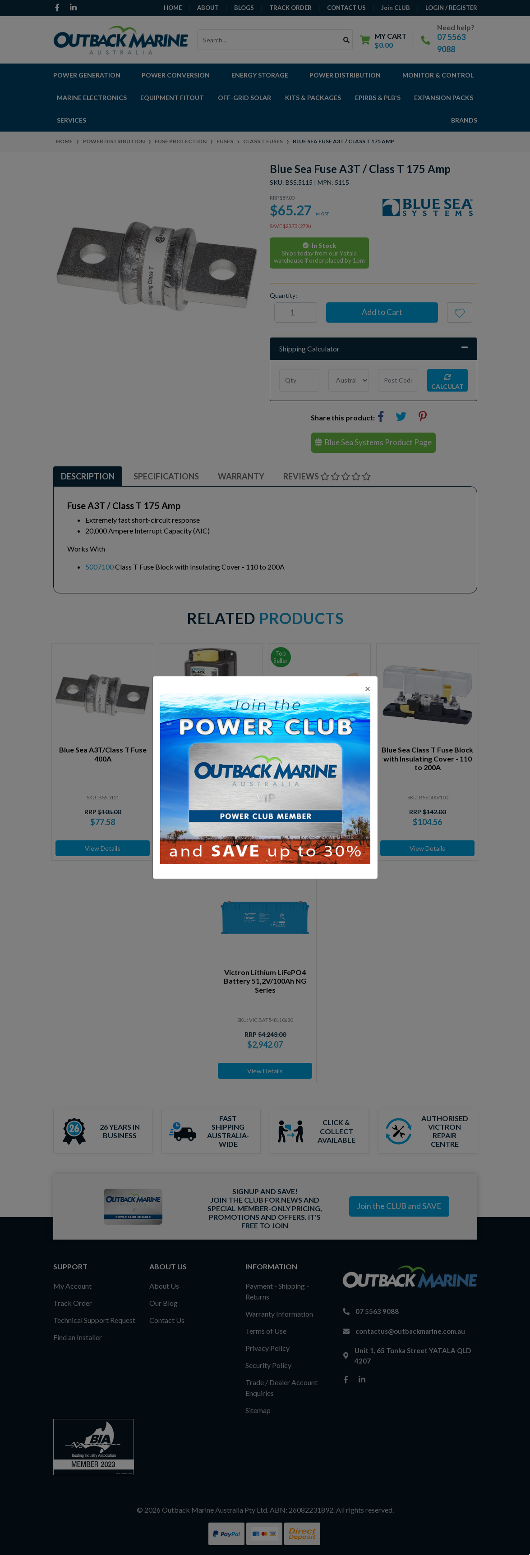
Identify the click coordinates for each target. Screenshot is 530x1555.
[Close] (367, 688)
